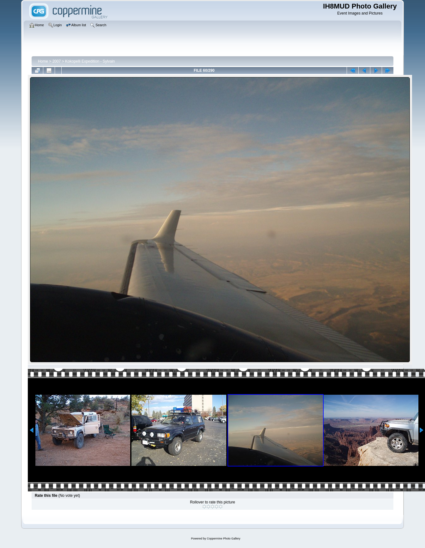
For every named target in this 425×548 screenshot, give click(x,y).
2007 (56, 61)
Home (43, 61)
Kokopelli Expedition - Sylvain (90, 61)
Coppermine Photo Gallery (223, 538)
